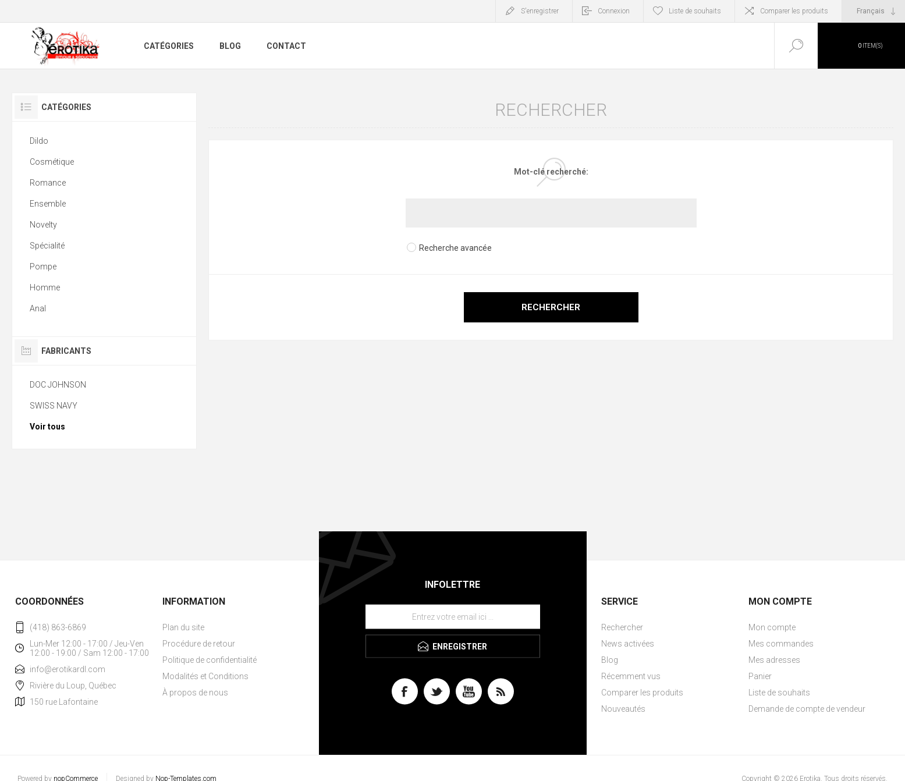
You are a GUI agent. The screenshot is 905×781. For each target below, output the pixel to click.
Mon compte (772, 627)
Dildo (39, 140)
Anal (38, 308)
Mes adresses (774, 660)
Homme (45, 287)
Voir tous (47, 426)
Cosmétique (52, 161)
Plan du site (183, 627)
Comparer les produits (794, 11)
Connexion (614, 11)
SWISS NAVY (53, 405)
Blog (609, 660)
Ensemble (48, 203)
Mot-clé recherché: (551, 171)
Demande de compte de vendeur (806, 708)
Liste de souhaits (779, 692)
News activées (627, 643)
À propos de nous (195, 692)
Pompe (43, 266)
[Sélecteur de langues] (873, 11)
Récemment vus (631, 676)
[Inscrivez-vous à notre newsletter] (452, 617)
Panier (760, 676)
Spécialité (47, 245)
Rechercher (550, 307)
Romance (48, 182)
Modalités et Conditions (205, 676)
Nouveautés (623, 708)
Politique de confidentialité (209, 660)
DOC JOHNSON (58, 384)
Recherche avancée (455, 248)
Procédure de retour (198, 643)
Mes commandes (781, 643)
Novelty (43, 224)
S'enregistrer (540, 11)
